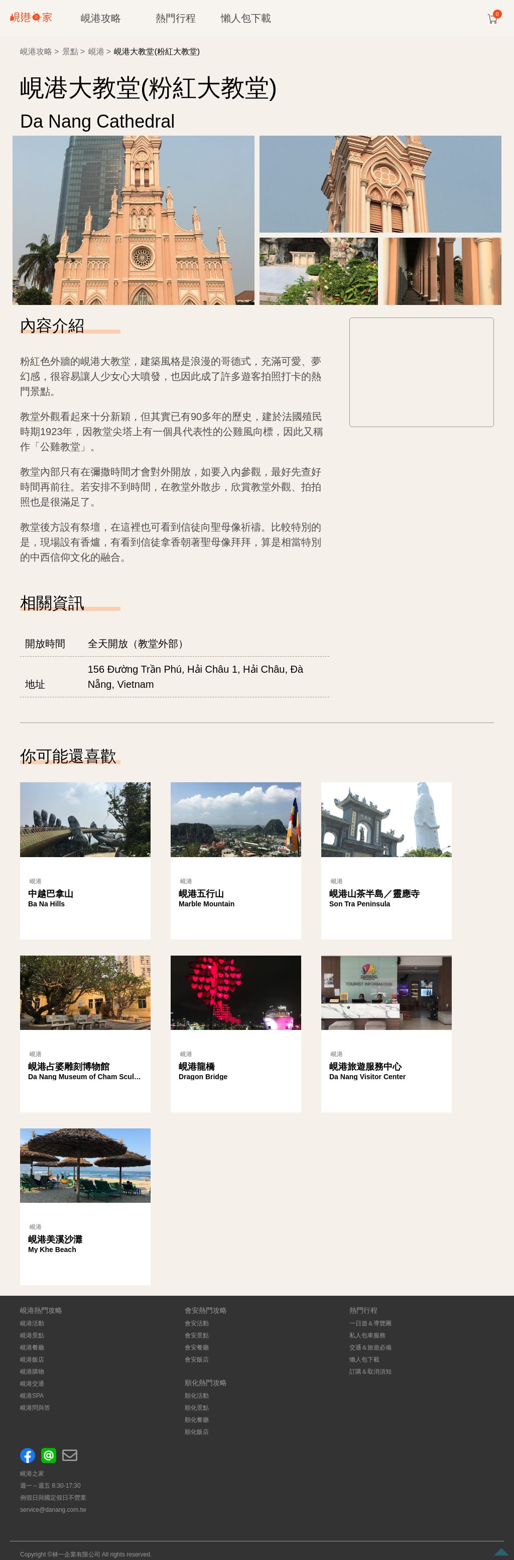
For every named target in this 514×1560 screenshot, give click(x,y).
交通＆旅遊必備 (370, 1347)
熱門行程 (176, 18)
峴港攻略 (101, 18)
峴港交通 (32, 1383)
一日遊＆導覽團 (370, 1323)
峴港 (96, 51)
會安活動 (197, 1323)
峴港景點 (32, 1335)
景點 (70, 51)
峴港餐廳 (32, 1347)
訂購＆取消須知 (370, 1371)
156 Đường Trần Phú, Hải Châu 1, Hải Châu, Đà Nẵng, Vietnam (195, 677)
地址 (35, 684)
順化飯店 (197, 1431)
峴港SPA (32, 1395)
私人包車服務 (367, 1335)
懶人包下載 (246, 18)
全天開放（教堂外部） (138, 643)
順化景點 (197, 1407)
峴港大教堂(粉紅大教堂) (157, 51)
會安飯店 (197, 1359)
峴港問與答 (35, 1407)
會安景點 (197, 1335)
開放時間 (45, 643)
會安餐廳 (197, 1347)
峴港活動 (32, 1323)
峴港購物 (32, 1371)
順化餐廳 (197, 1419)
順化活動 (197, 1395)
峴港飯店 (32, 1359)
